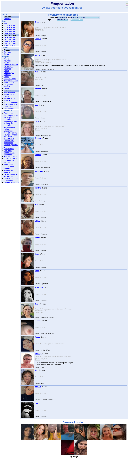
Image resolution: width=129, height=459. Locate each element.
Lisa (36, 403)
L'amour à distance (11, 182)
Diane (37, 304)
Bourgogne (8, 67)
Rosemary (39, 287)
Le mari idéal (9, 149)
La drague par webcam (9, 128)
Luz (36, 105)
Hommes (7, 19)
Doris (37, 271)
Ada (36, 204)
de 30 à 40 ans (10, 29)
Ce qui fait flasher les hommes (11, 175)
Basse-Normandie (11, 65)
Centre (6, 71)
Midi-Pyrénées (9, 92)
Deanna (38, 155)
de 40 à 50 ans (10, 33)
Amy (36, 370)
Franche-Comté (10, 79)
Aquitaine (7, 61)
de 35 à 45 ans (10, 31)
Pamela (38, 88)
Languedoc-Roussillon (8, 85)
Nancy (37, 55)
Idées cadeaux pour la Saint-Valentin (9, 166)
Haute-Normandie (11, 81)
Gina (37, 22)
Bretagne (7, 69)
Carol (37, 122)
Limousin (7, 88)
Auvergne (8, 63)
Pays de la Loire (10, 98)
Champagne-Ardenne (9, 74)
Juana (37, 337)
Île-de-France (9, 83)
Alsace (6, 59)
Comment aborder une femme (11, 179)
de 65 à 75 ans (10, 43)
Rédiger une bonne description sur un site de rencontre (11, 116)
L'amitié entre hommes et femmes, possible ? (11, 144)
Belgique (7, 52)
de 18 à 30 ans (10, 25)
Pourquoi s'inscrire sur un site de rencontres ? (11, 137)
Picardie (7, 100)
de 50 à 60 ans (10, 37)
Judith (37, 238)
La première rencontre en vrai (10, 132)
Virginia (38, 387)
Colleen (38, 320)
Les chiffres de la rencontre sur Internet (10, 160)
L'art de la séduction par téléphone (9, 153)
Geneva (38, 39)
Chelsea (38, 138)
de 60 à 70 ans (10, 41)
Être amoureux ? (10, 157)
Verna (37, 72)
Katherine (39, 171)
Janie (37, 254)
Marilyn (38, 188)
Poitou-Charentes (11, 102)
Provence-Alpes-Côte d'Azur (10, 105)
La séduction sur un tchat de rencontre (10, 123)
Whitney (38, 354)
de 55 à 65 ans (10, 39)
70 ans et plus (9, 45)
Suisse (6, 54)
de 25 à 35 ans (10, 27)
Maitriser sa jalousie (8, 171)
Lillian (37, 221)
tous (5, 23)
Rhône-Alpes (9, 108)
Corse (6, 77)
